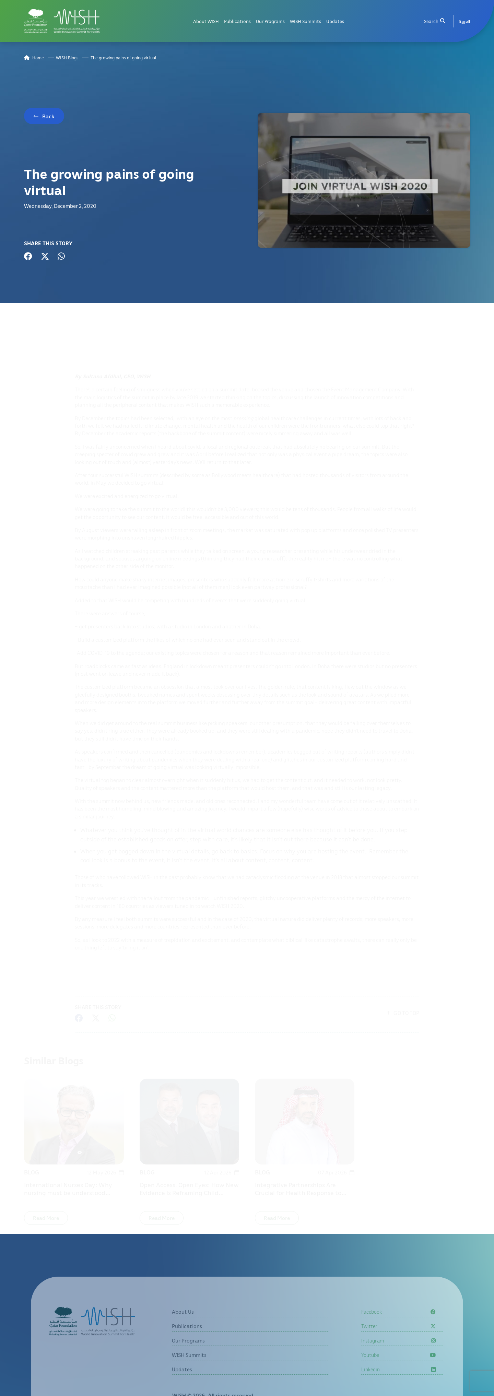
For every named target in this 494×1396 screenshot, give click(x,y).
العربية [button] (464, 21)
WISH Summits (305, 21)
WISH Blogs (67, 57)
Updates (335, 21)
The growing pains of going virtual (123, 57)
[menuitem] (464, 21)
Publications (237, 21)
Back (48, 116)
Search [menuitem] (434, 21)
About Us (183, 1325)
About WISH (206, 21)
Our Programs (270, 21)
